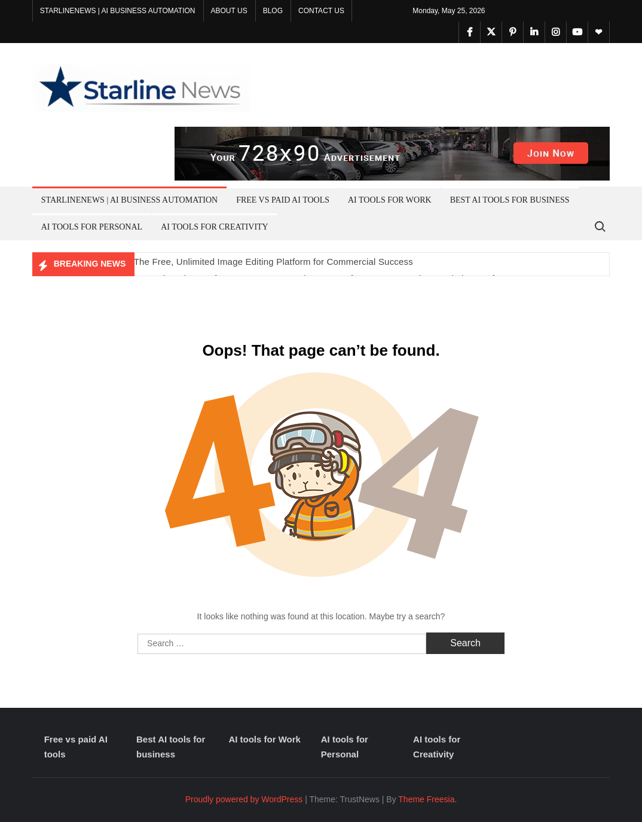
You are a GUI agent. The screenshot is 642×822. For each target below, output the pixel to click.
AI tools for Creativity (214, 226)
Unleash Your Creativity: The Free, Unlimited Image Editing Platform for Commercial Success (223, 261)
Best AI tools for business (510, 199)
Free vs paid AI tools (282, 199)
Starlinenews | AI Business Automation (117, 11)
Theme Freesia (426, 799)
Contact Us (321, 11)
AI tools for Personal (91, 226)
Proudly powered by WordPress (244, 799)
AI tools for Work (390, 199)
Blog (273, 11)
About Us (229, 11)
